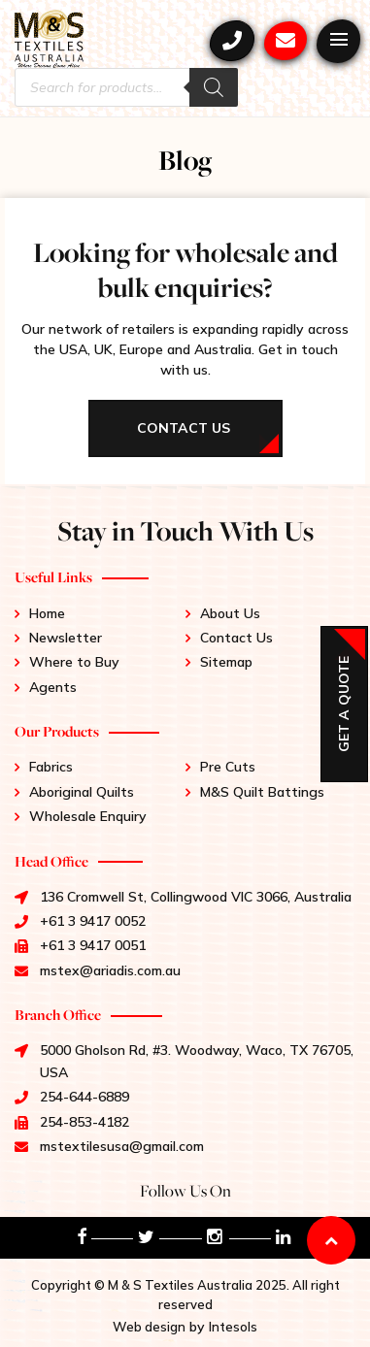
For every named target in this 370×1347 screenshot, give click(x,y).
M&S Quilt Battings (262, 792)
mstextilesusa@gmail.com (122, 1146)
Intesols (233, 1326)
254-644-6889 (84, 1096)
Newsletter (65, 637)
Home (47, 613)
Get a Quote (344, 704)
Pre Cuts (227, 766)
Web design (149, 1326)
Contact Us (236, 637)
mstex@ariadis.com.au (285, 40)
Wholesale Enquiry (88, 816)
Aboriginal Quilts (81, 792)
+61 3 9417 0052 (232, 40)
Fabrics (51, 766)
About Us (230, 613)
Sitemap (226, 662)
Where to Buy (74, 662)
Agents (53, 687)
